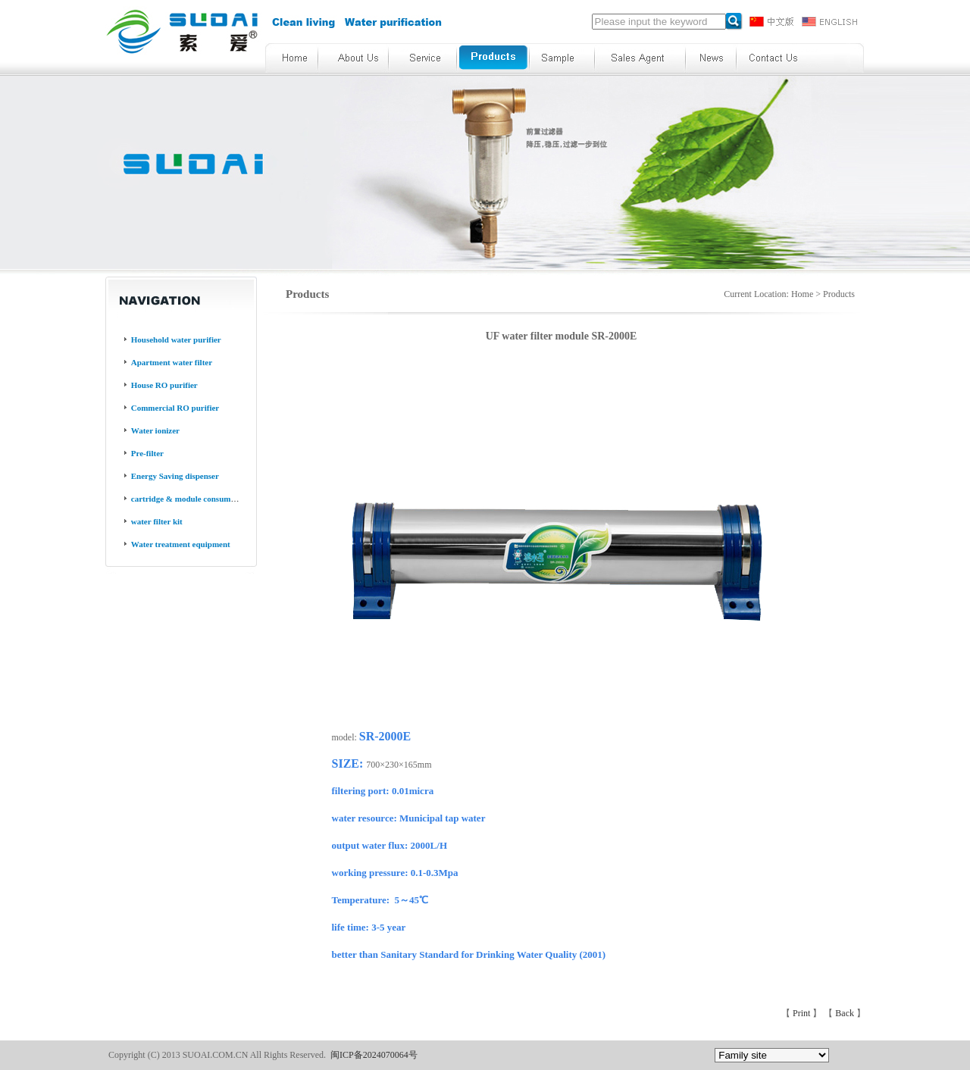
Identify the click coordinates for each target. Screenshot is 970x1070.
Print (802, 1013)
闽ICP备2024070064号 (374, 1055)
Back (845, 1013)
